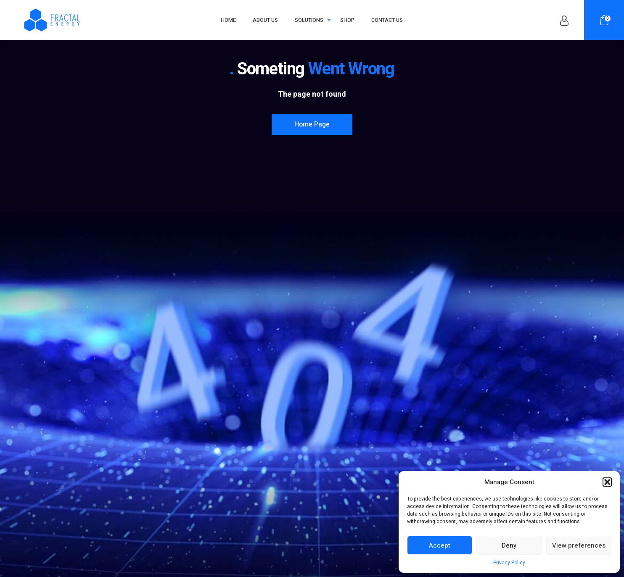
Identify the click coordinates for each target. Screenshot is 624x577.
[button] (607, 482)
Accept (439, 545)
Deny (509, 545)
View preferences (578, 545)
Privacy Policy (509, 562)
